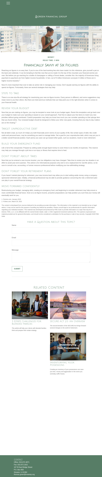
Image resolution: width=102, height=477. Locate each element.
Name (14, 225)
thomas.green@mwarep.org (24, 474)
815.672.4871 (24, 462)
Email (14, 237)
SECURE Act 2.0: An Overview (67, 321)
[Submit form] (17, 268)
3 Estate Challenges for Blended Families (26, 322)
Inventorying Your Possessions (62, 363)
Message (15, 250)
